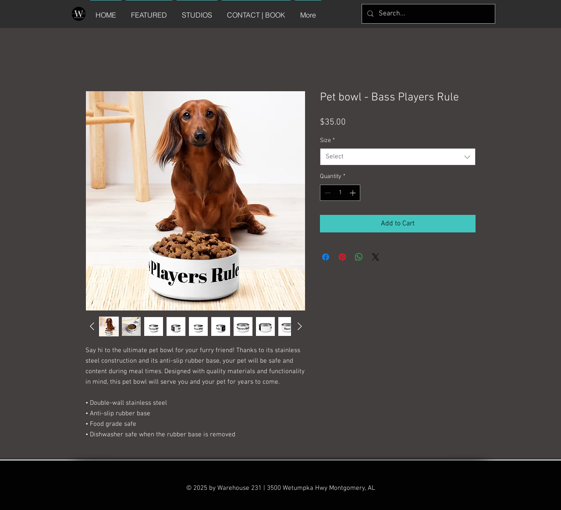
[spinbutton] (340, 192)
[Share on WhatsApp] (359, 257)
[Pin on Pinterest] (342, 257)
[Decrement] (326, 192)
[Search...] (427, 13)
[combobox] (398, 156)
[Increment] (353, 192)
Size (327, 140)
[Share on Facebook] (325, 257)
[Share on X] (375, 257)
